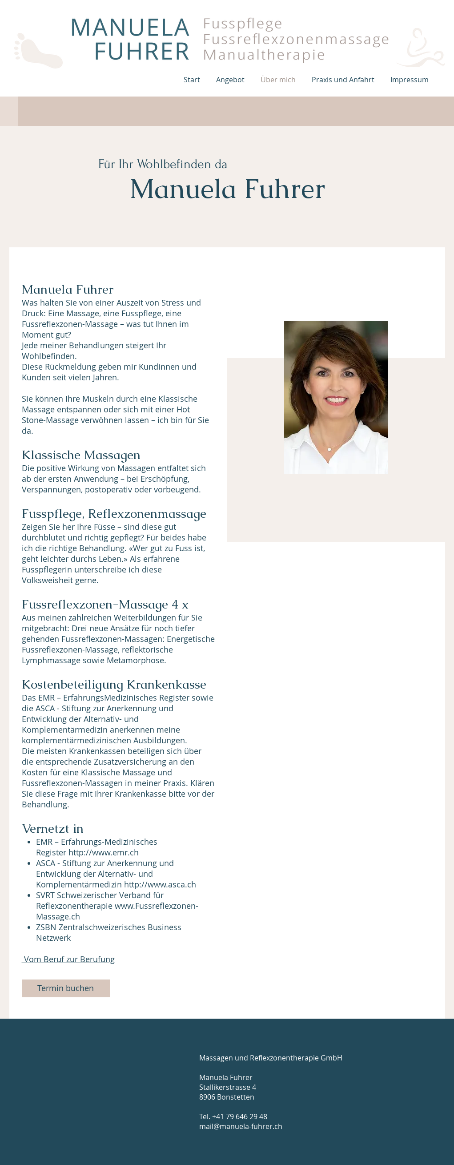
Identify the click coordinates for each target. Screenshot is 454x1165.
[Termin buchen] (66, 988)
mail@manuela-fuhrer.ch (240, 1126)
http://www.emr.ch (103, 852)
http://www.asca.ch (160, 884)
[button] (231, 80)
